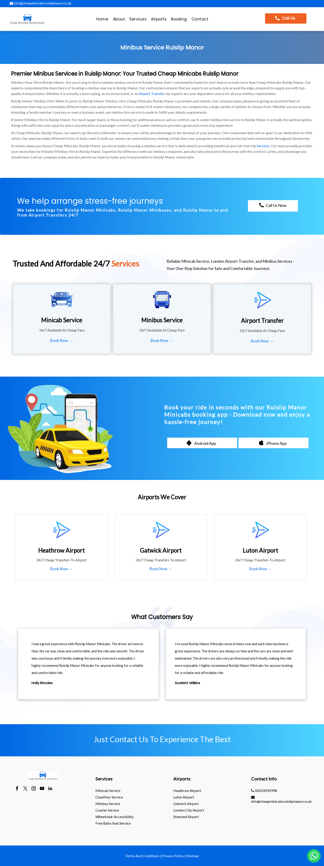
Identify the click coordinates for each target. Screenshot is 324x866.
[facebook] (17, 789)
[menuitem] (102, 20)
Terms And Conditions (142, 856)
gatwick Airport (186, 803)
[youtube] (42, 789)
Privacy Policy (173, 856)
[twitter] (25, 789)
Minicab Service (107, 790)
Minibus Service (107, 803)
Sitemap (192, 856)
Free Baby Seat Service (113, 823)
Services (263, 146)
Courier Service (107, 810)
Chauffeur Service (109, 797)
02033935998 (264, 790)
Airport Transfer (151, 93)
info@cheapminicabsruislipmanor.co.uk (40, 3)
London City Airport (188, 810)
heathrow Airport (187, 790)
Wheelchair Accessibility (114, 816)
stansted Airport (186, 816)
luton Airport (183, 797)
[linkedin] (50, 789)
